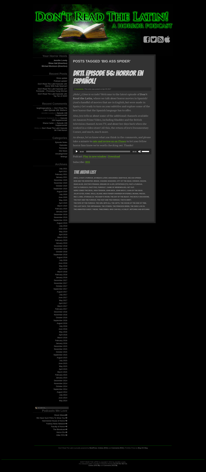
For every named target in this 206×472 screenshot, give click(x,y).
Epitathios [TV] (121, 184)
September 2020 (60, 189)
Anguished (113, 178)
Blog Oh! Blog (143, 448)
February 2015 (61, 375)
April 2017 (63, 303)
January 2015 (61, 378)
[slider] (108, 151)
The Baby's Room (102, 197)
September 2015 (60, 355)
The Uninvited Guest (82, 209)
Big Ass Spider (134, 178)
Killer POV (61, 435)
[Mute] (139, 151)
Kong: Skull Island (93, 193)
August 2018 (62, 257)
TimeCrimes (104, 209)
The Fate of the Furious (84, 203)
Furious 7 (102, 187)
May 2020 (63, 200)
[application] (112, 151)
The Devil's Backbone (139, 197)
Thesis (95, 209)
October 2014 (61, 386)
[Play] (76, 151)
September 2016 (60, 320)
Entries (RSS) (103, 448)
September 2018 (60, 254)
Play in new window (94, 156)
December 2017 (60, 280)
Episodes (63, 145)
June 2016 (63, 329)
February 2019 (61, 240)
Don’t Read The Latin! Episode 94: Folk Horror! (54, 129)
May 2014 (63, 401)
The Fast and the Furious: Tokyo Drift (114, 200)
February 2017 (61, 309)
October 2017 (61, 286)
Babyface (123, 178)
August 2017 (62, 292)
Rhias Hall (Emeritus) (57, 63)
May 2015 (63, 366)
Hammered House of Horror (54, 421)
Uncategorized (61, 154)
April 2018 (63, 269)
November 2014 (60, 383)
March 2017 (62, 306)
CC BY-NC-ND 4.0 (120, 464)
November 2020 (60, 183)
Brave (96, 181)
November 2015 (60, 349)
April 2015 (63, 369)
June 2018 (63, 263)
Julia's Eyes (79, 193)
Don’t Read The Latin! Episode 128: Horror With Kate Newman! (52, 85)
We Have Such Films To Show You (51, 418)
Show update (61, 78)
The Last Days (80, 206)
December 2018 (60, 246)
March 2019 (62, 237)
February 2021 (61, 174)
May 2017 (63, 300)
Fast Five (93, 187)
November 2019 (60, 217)
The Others (107, 206)
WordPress (93, 448)
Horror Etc (62, 432)
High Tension (99, 190)
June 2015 (63, 363)
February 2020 (61, 209)
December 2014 (60, 380)
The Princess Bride (121, 206)
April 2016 (63, 335)
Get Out (130, 187)
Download (114, 156)
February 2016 (61, 340)
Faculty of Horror (59, 426)
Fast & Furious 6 (81, 187)
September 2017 (60, 289)
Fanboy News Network (56, 424)
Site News (63, 151)
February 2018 (61, 275)
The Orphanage (94, 206)
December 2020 (60, 180)
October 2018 (61, 252)
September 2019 (60, 220)
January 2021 (61, 177)
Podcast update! (60, 81)
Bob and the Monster (83, 181)
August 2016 (62, 323)
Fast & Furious (135, 184)
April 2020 (63, 203)
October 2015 (61, 352)
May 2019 (63, 232)
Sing (81, 197)
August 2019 (62, 223)
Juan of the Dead (135, 190)
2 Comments (78, 89)
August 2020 (62, 191)
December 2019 (60, 214)
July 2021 (63, 169)
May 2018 (63, 266)
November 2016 (60, 315)
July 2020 (63, 194)
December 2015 (60, 346)
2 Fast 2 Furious (86, 178)
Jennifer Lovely (60, 60)
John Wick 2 (121, 190)
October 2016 (61, 317)
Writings (64, 157)
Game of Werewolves (116, 187)
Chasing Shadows (108, 181)
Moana (135, 193)
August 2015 (62, 358)
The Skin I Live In (137, 206)
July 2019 (63, 226)
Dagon (143, 181)
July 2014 (63, 395)
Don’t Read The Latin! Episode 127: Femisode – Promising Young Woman (51, 90)
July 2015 (63, 360)
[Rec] (76, 178)
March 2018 (62, 272)
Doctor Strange (91, 184)
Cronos (135, 181)
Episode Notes (61, 142)
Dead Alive (78, 184)
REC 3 (76, 197)
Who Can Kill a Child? (119, 209)
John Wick (110, 190)
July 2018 (63, 260)
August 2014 (62, 392)
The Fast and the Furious (85, 200)
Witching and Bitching (139, 209)
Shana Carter (48, 123)
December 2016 (60, 312)
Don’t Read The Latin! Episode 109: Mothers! (55, 109)
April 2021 (63, 171)
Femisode (63, 148)
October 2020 (61, 186)
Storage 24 (89, 197)
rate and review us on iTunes (109, 141)
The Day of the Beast (119, 197)
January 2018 (61, 277)
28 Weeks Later (101, 178)
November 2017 (60, 283)
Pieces (142, 193)
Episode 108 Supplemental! (61, 114)
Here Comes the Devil (83, 190)
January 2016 (61, 343)
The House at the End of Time (133, 203)
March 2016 (62, 338)
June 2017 (63, 297)
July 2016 (63, 326)
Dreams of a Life (107, 184)
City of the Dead (124, 181)
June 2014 (63, 398)
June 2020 (63, 197)
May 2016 (63, 332)
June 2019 (63, 229)
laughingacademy (44, 108)
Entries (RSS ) (94, 465)
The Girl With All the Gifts (108, 203)
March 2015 (62, 372)
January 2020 (61, 212)
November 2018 (60, 249)
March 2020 (62, 206)
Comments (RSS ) (110, 465)
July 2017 (63, 295)
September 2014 (60, 389)
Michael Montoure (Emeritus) (54, 66)
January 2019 (61, 243)
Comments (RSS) (118, 448)
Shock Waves (60, 415)
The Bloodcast (60, 429)
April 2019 (63, 234)
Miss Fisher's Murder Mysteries (117, 193)
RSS (87, 162)
